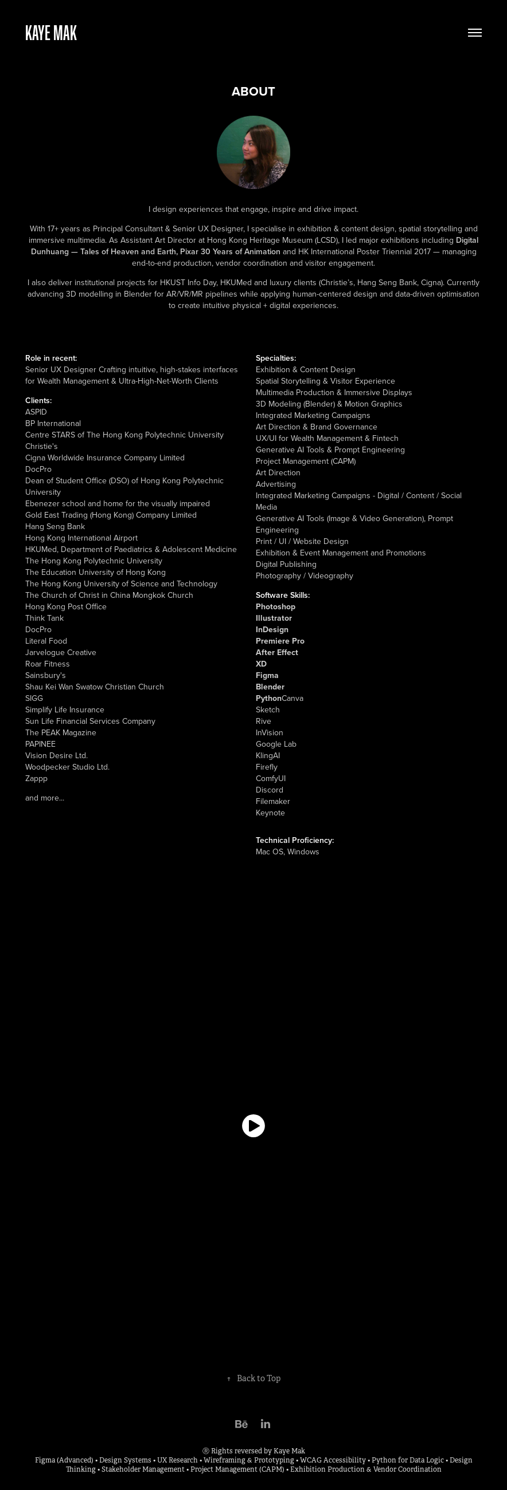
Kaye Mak (51, 32)
